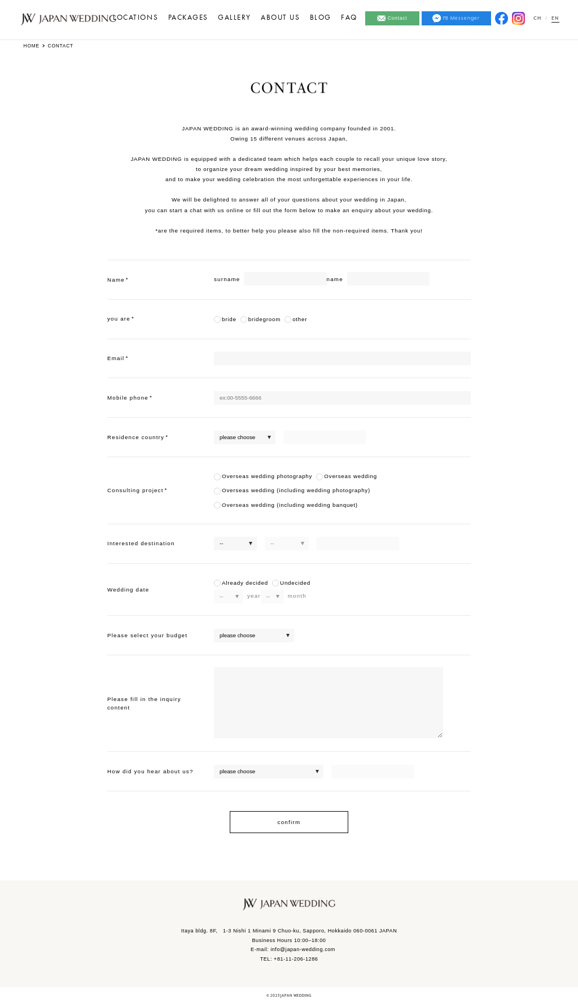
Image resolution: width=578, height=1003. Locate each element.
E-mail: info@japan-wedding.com (293, 949)
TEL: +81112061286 (289, 959)
